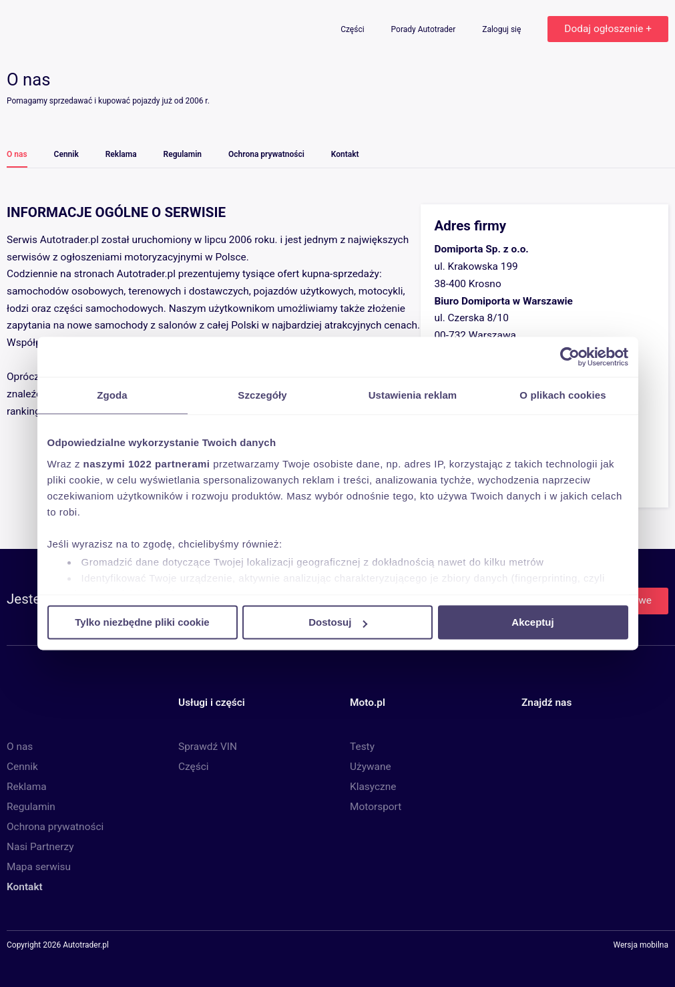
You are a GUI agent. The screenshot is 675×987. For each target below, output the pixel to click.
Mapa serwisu (39, 867)
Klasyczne (373, 787)
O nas (17, 154)
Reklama (121, 154)
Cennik (66, 154)
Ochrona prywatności (266, 154)
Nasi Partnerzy (40, 847)
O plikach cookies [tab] (562, 395)
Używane (370, 767)
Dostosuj (337, 622)
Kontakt (345, 154)
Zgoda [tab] (112, 395)
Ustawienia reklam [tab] (413, 395)
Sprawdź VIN (207, 747)
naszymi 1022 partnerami (146, 463)
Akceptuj (532, 622)
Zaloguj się (502, 29)
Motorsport (375, 807)
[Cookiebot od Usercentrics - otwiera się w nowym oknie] (569, 357)
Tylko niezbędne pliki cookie (142, 622)
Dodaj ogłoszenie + (608, 29)
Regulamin (183, 154)
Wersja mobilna (640, 945)
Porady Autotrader (424, 29)
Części (353, 29)
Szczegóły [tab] (262, 395)
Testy (362, 747)
